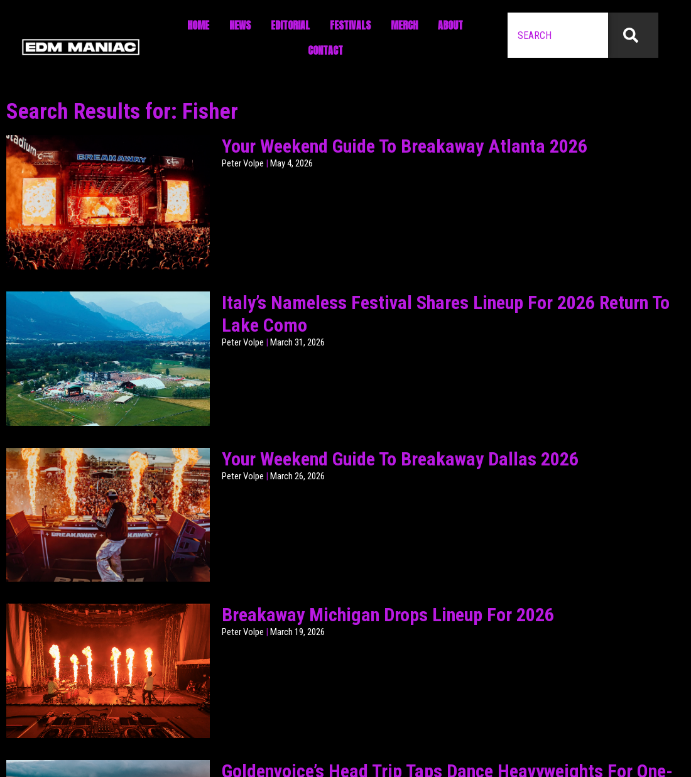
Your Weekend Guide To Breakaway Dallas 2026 (400, 459)
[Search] (633, 35)
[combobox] (558, 35)
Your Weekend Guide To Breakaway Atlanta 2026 (404, 146)
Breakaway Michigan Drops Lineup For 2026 (388, 615)
